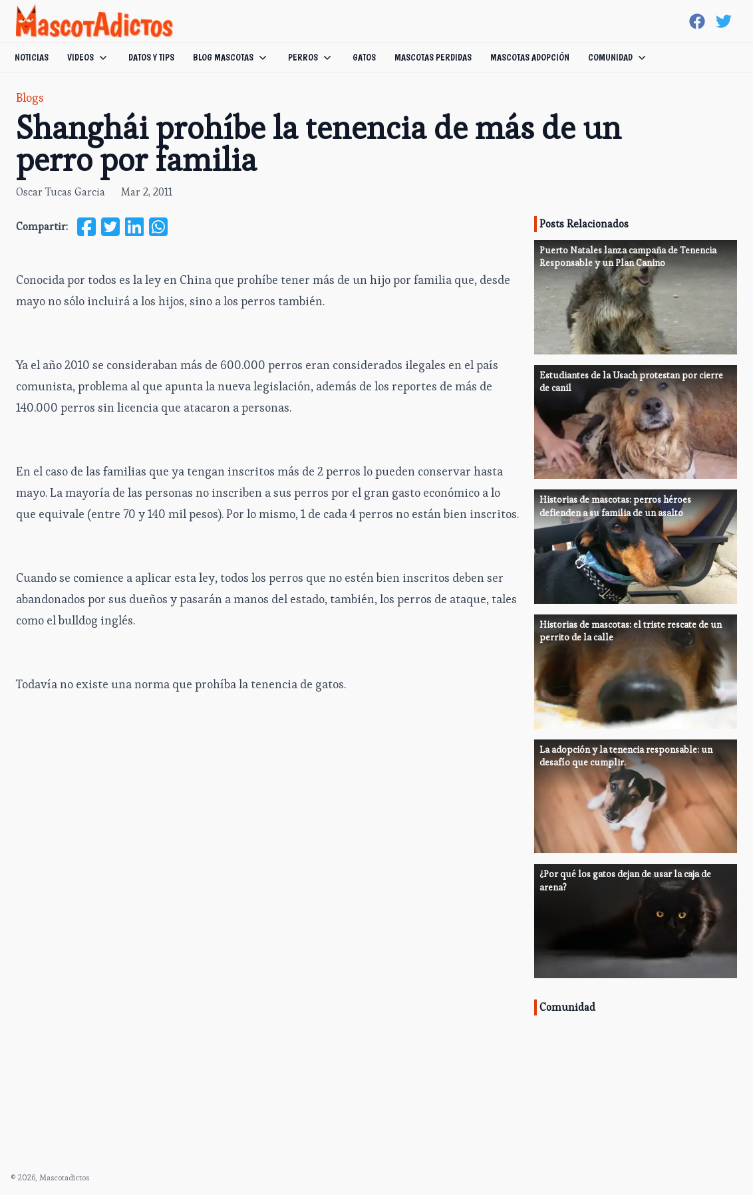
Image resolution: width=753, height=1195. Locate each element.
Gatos (364, 57)
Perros (311, 57)
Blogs (30, 97)
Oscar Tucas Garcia (60, 192)
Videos (88, 57)
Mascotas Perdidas (433, 57)
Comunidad (618, 57)
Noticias (32, 57)
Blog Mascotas (231, 57)
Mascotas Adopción (529, 57)
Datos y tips (151, 57)
